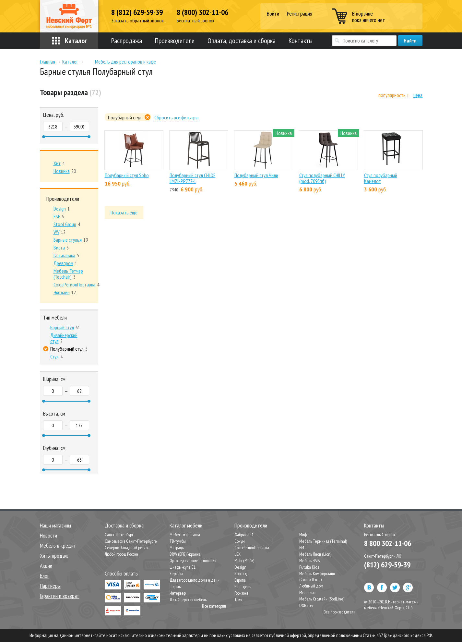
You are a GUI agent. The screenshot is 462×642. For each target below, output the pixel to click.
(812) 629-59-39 (387, 565)
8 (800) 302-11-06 (202, 12)
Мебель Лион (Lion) (315, 554)
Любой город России (121, 554)
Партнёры (50, 585)
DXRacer (306, 605)
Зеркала (176, 573)
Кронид (240, 573)
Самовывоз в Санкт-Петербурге (131, 541)
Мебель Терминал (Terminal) (323, 541)
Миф (303, 535)
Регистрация (299, 13)
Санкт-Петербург (119, 535)
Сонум (239, 541)
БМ (301, 548)
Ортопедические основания (193, 560)
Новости (48, 535)
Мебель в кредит (58, 545)
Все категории (214, 606)
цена (417, 95)
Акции (46, 565)
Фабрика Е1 (244, 535)
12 (59, 232)
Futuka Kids (309, 567)
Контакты (301, 40)
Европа (240, 580)
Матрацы (177, 548)
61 (65, 327)
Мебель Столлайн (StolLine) (321, 599)
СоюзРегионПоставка (251, 548)
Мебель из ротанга (185, 535)
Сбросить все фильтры (176, 117)
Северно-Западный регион (127, 548)
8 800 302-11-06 (387, 543)
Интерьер (178, 593)
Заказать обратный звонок (137, 20)
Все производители (339, 612)
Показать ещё (124, 212)
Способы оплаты (121, 573)
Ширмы (176, 586)
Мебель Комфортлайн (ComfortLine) (317, 576)
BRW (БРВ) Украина (185, 554)
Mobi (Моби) (244, 560)
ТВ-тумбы (178, 541)
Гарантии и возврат (59, 596)
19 (70, 240)
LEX (237, 554)
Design (240, 567)
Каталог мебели (186, 525)
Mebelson (307, 592)
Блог (44, 575)
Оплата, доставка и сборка (241, 40)
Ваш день (242, 586)
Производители (175, 40)
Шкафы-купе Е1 (182, 567)
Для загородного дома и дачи (194, 580)
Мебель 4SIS (309, 560)
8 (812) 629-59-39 (137, 12)
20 (64, 171)
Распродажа (126, 40)
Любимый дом (311, 586)
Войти (273, 13)
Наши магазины (55, 525)
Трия (238, 599)
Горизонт (241, 593)
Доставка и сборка (124, 525)
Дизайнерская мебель (188, 599)
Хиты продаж (54, 555)
